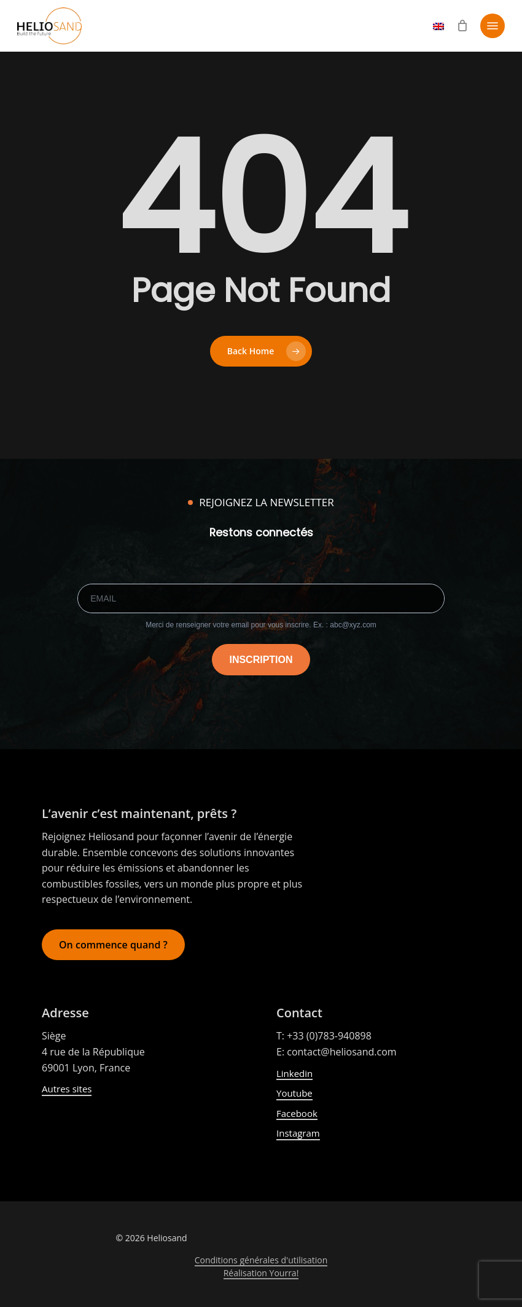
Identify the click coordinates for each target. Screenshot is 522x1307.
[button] (492, 26)
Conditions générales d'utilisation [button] (261, 1260)
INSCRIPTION (260, 659)
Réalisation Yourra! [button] (261, 1273)
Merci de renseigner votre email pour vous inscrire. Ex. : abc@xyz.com (261, 625)
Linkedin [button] (294, 1073)
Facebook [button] (296, 1113)
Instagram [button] (298, 1133)
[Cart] (462, 25)
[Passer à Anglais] (438, 31)
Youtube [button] (294, 1093)
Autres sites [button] (67, 1089)
